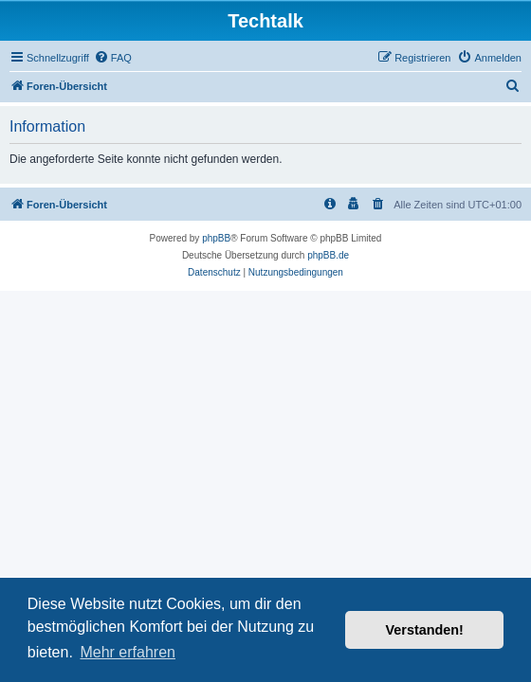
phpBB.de (328, 255)
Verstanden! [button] (425, 629)
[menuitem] (113, 57)
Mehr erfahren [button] (127, 652)
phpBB (216, 238)
